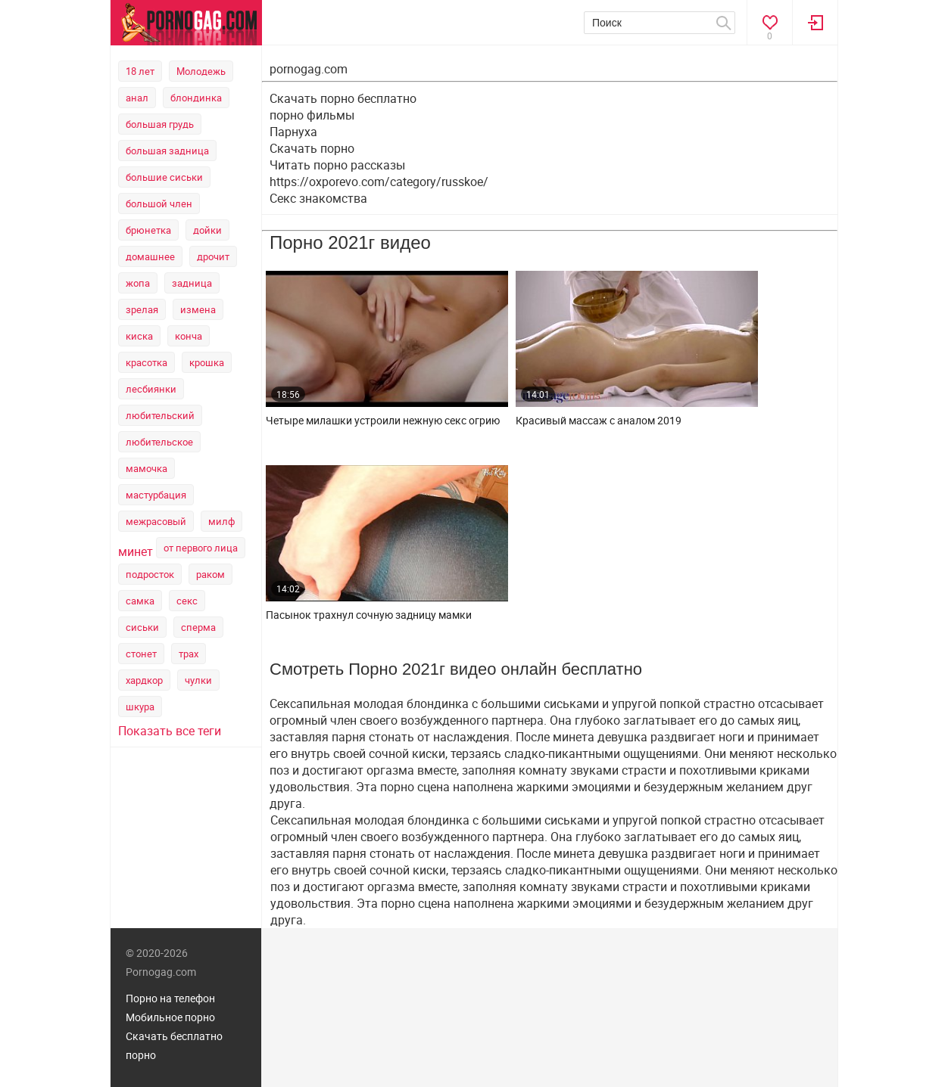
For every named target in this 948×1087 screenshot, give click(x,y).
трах (188, 653)
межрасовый (156, 521)
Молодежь (201, 71)
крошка (206, 362)
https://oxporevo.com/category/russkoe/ (379, 181)
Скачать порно (312, 148)
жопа (138, 283)
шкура (140, 706)
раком (210, 574)
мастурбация (156, 495)
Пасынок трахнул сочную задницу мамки (369, 615)
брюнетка (148, 230)
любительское (159, 442)
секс (187, 600)
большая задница (167, 150)
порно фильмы (312, 115)
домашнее (150, 256)
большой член (159, 203)
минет (135, 551)
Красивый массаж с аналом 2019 (598, 420)
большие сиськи (164, 177)
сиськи (142, 627)
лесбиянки (151, 389)
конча (188, 336)
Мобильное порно (170, 1017)
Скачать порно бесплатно (343, 98)
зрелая (142, 309)
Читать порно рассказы (337, 165)
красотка (146, 362)
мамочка (146, 468)
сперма (198, 627)
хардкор (144, 680)
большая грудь (160, 124)
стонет (141, 653)
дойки (207, 230)
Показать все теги (169, 730)
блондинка (196, 97)
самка (140, 600)
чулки (198, 680)
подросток (150, 574)
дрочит (213, 256)
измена (198, 309)
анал (137, 97)
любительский (160, 415)
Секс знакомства (318, 198)
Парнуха (293, 131)
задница (192, 283)
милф (221, 521)
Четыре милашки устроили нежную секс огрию (383, 420)
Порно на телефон (170, 998)
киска (139, 336)
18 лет (140, 71)
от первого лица (201, 547)
